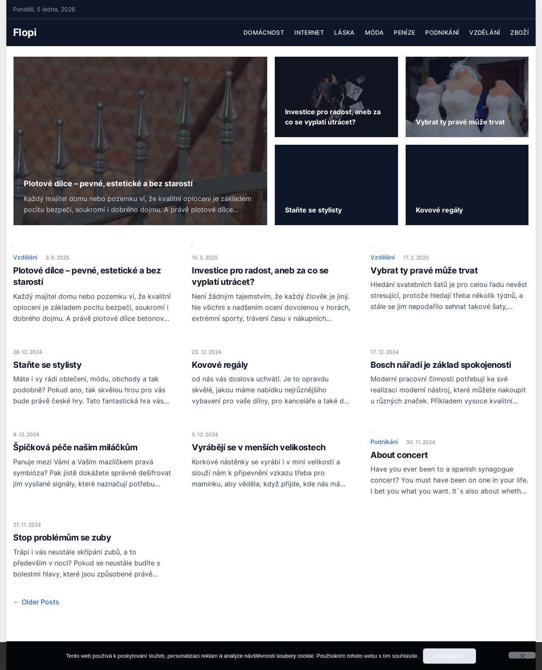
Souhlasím (449, 656)
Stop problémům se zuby (62, 537)
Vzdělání (484, 32)
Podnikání (442, 32)
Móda (374, 32)
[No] (522, 655)
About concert (399, 455)
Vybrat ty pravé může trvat (424, 270)
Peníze (404, 32)
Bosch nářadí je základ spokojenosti (441, 365)
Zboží (519, 32)
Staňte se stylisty (47, 365)
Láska (344, 32)
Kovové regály (220, 365)
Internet (309, 32)
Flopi (24, 32)
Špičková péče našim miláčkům (75, 447)
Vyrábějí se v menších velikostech (259, 447)
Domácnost (263, 32)
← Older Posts (36, 602)
